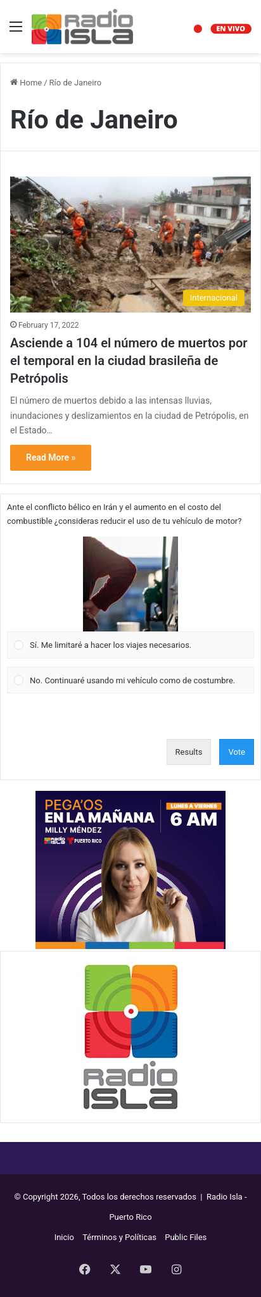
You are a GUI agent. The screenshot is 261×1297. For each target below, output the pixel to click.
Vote (236, 752)
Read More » (50, 457)
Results (189, 752)
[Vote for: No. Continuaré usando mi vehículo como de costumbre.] (130, 680)
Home (26, 82)
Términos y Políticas (119, 1237)
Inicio (64, 1237)
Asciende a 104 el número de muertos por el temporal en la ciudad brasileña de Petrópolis (129, 360)
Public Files (186, 1237)
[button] (130, 584)
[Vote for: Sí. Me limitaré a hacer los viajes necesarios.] (130, 598)
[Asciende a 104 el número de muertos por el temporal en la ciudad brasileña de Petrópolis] (130, 244)
